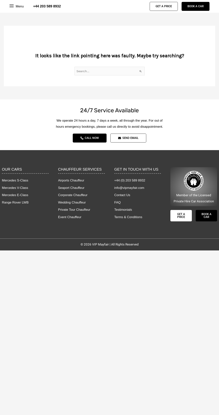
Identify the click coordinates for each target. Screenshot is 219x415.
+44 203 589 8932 (47, 6)
